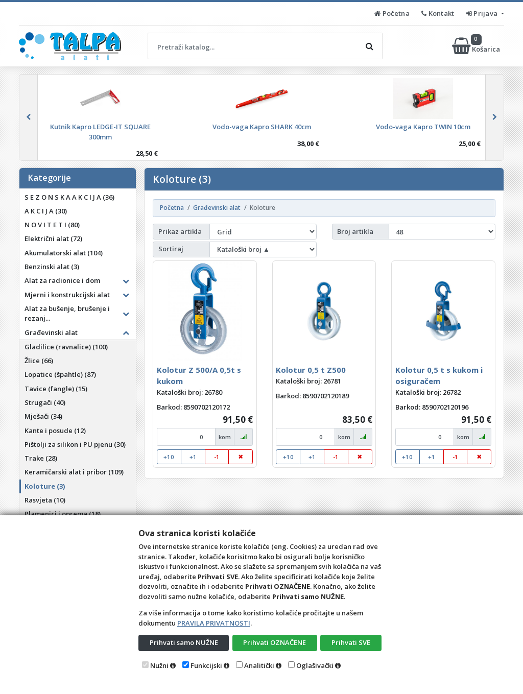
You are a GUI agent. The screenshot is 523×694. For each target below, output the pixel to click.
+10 (168, 457)
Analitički (259, 665)
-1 (217, 457)
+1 (193, 457)
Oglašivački (315, 665)
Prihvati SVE (350, 642)
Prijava (483, 13)
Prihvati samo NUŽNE (184, 642)
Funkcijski (206, 665)
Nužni (159, 665)
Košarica (477, 46)
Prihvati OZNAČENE (274, 642)
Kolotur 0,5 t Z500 (311, 370)
